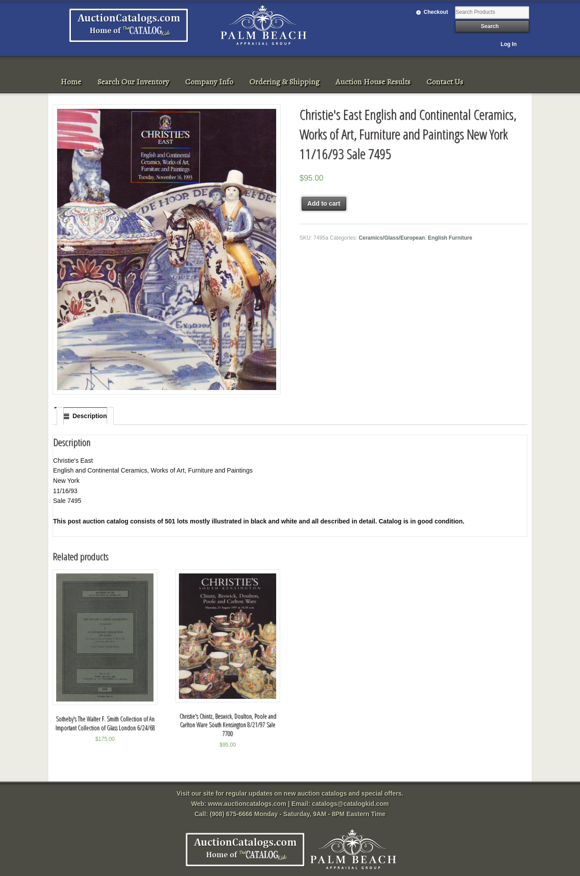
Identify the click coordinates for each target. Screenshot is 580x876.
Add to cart (323, 203)
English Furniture (450, 238)
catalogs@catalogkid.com (350, 803)
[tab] (85, 416)
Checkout (436, 12)
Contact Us (445, 81)
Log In (509, 44)
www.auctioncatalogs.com (247, 803)
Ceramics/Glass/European (392, 238)
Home (71, 81)
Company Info (209, 81)
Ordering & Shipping (284, 81)
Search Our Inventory (133, 81)
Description (89, 415)
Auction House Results (373, 81)
